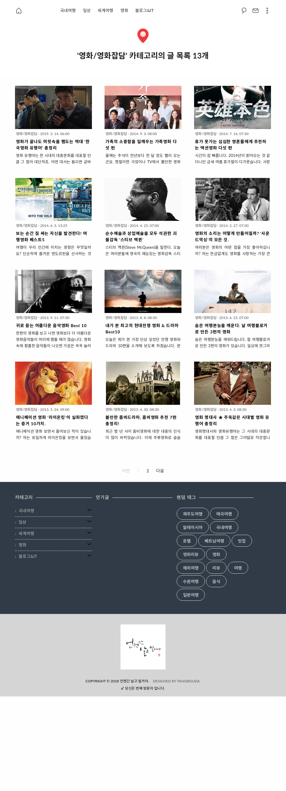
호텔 (187, 541)
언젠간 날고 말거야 (134, 775)
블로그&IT (144, 10)
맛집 (242, 541)
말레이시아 (192, 527)
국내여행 (68, 10)
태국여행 (224, 514)
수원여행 (191, 581)
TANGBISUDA (188, 775)
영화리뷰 (191, 554)
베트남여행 (214, 541)
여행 (238, 568)
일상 (87, 10)
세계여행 (105, 10)
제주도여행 (192, 514)
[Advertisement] (143, 666)
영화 (124, 10)
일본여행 (191, 595)
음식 (216, 581)
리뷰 (216, 568)
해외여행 (191, 568)
